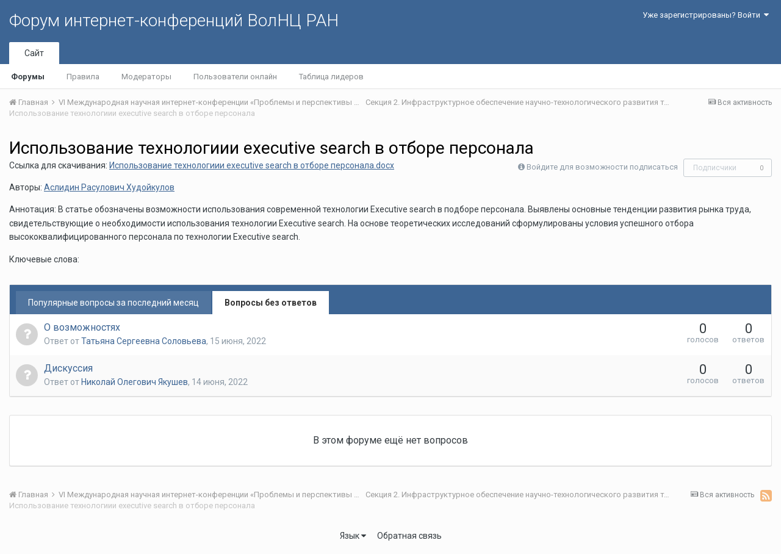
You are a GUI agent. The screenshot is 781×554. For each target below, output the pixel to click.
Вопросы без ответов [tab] (271, 303)
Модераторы (146, 76)
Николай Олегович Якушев (134, 382)
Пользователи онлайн (235, 76)
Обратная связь (409, 536)
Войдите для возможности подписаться (602, 166)
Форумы (28, 76)
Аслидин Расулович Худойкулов (109, 187)
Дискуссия (68, 368)
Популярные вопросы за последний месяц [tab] (113, 303)
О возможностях (82, 327)
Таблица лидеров (331, 76)
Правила (83, 76)
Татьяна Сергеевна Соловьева (143, 341)
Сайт (34, 53)
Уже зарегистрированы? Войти (705, 15)
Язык (353, 536)
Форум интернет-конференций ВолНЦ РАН (174, 20)
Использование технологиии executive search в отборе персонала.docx (251, 165)
